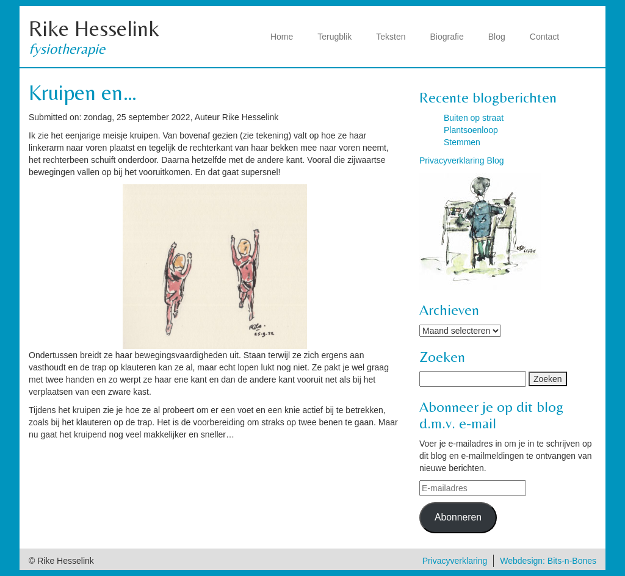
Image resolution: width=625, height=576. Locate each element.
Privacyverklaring (455, 561)
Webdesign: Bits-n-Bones (548, 561)
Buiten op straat (474, 118)
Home (281, 36)
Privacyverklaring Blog (461, 160)
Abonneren (458, 517)
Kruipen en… (83, 92)
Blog (496, 36)
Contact (544, 36)
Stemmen (462, 142)
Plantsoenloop (471, 130)
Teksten (390, 36)
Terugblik (334, 36)
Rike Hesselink (94, 28)
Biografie (447, 36)
